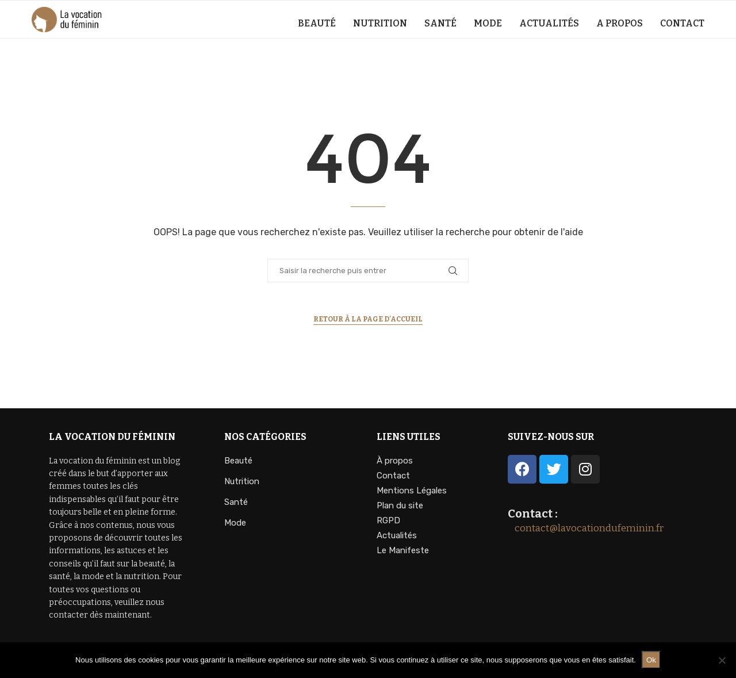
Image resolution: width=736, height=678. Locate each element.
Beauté (317, 23)
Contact (682, 23)
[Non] (721, 660)
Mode (488, 23)
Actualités (549, 23)
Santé (440, 23)
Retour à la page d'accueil (368, 319)
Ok (651, 660)
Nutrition (380, 23)
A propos (619, 23)
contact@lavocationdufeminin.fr (586, 528)
